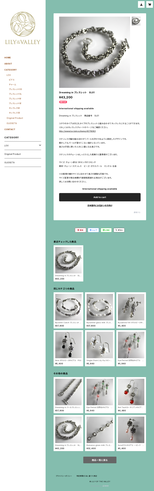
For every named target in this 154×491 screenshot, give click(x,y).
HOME (7, 57)
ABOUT (8, 64)
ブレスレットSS (15, 89)
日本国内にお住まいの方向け (99, 205)
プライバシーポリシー (64, 476)
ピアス (12, 80)
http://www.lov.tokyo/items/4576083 (77, 131)
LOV (9, 75)
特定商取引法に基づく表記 (87, 476)
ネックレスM (14, 108)
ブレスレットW (15, 103)
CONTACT (9, 129)
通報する (137, 212)
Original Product (15, 118)
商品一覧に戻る (100, 460)
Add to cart (100, 197)
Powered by (100, 486)
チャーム (12, 84)
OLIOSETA (12, 123)
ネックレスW (14, 113)
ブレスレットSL (15, 94)
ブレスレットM (15, 98)
